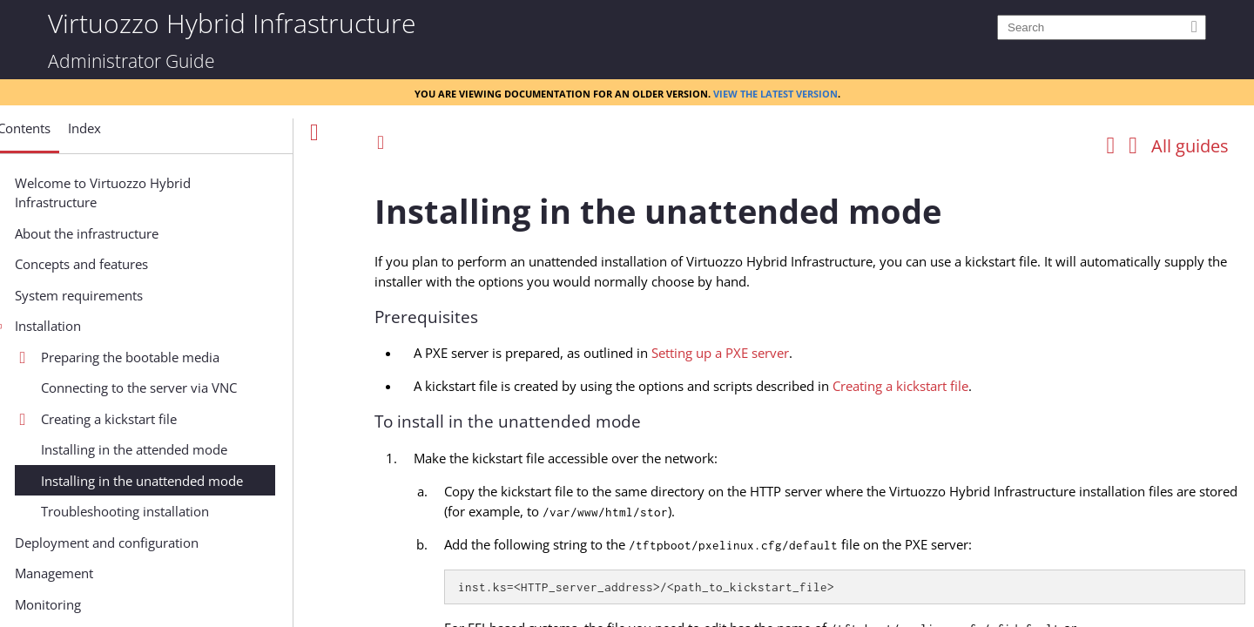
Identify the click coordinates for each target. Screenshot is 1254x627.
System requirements (138, 295)
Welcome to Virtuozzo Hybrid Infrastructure (162, 193)
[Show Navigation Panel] (314, 132)
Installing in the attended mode (193, 449)
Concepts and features (140, 264)
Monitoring (107, 604)
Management (113, 573)
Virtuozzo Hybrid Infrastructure (231, 22)
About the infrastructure (146, 233)
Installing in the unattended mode (201, 480)
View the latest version (775, 92)
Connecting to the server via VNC (198, 387)
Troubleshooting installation (184, 511)
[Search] (1101, 27)
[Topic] (810, 394)
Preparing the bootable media (189, 357)
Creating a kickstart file (168, 419)
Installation (107, 325)
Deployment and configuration (166, 542)
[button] (83, 135)
